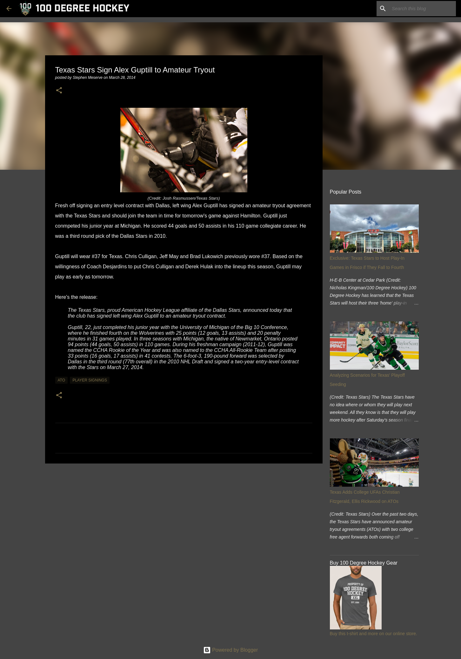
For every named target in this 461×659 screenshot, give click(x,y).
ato (61, 380)
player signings (89, 380)
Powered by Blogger (230, 650)
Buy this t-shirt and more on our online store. (373, 633)
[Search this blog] (422, 8)
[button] (59, 90)
